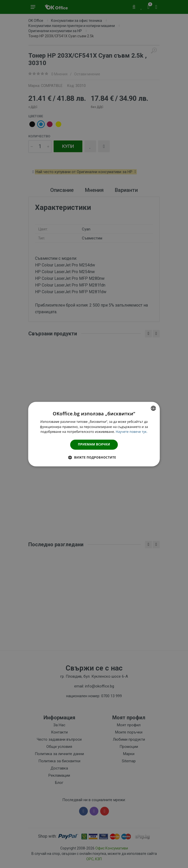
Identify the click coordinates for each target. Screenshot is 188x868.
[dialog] (94, 434)
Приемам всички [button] (94, 444)
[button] (94, 457)
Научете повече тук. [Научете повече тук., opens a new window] (132, 432)
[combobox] (153, 408)
